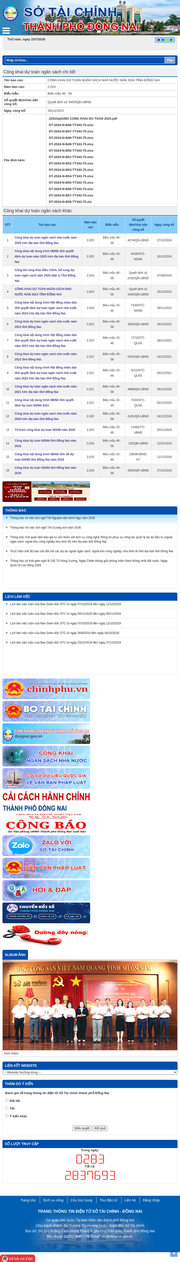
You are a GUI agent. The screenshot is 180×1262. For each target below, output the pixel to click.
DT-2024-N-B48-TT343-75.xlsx (71, 138)
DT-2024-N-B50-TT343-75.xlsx (71, 150)
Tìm (170, 60)
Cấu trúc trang (81, 1200)
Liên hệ (130, 1200)
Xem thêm (11, 1053)
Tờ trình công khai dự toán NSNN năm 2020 (45, 430)
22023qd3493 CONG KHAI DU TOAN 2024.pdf (83, 118)
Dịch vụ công (53, 1200)
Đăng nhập (151, 1200)
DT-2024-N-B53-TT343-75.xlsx (71, 170)
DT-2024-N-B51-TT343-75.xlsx (71, 157)
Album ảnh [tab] (15, 955)
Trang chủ (28, 1200)
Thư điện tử (108, 1200)
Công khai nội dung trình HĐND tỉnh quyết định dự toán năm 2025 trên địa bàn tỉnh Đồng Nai (47, 256)
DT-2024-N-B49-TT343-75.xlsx (71, 144)
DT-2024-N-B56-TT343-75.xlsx (71, 189)
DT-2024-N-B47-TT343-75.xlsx (71, 131)
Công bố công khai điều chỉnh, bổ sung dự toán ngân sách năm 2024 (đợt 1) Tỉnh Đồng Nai (45, 275)
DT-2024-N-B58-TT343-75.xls (70, 202)
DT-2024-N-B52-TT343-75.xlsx (71, 163)
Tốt (12, 1108)
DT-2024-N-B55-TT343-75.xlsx (71, 182)
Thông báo (15, 510)
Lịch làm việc (17, 597)
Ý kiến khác (18, 1116)
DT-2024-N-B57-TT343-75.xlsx (71, 195)
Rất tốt (15, 1101)
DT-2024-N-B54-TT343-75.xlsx (71, 176)
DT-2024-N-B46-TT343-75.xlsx (71, 125)
